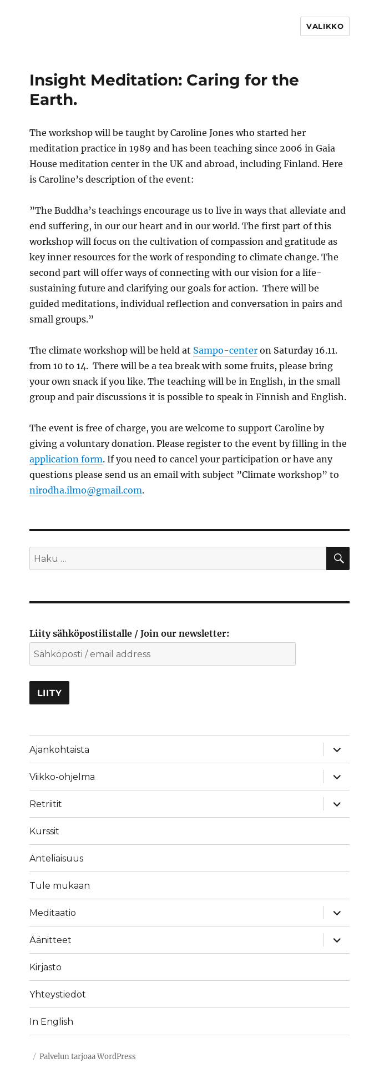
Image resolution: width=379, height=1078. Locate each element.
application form (66, 459)
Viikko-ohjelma (62, 777)
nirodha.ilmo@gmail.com (85, 490)
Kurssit (44, 831)
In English (51, 1021)
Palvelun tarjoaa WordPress (87, 1056)
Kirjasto (45, 967)
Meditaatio (52, 913)
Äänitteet (50, 940)
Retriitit (45, 804)
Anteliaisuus (56, 858)
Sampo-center (225, 350)
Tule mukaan (59, 885)
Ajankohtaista (59, 749)
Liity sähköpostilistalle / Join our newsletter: (129, 633)
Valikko (324, 26)
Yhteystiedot (57, 994)
